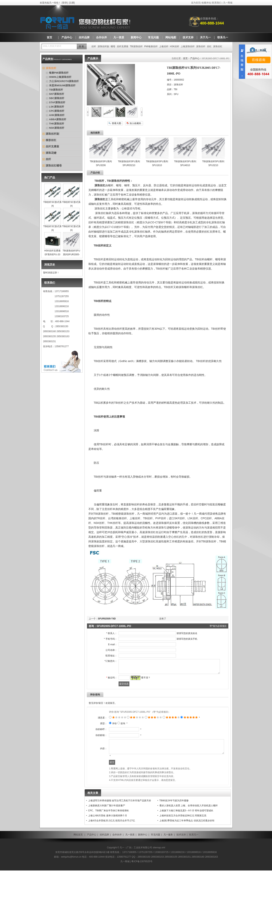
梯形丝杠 (51, 140)
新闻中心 (142, 863)
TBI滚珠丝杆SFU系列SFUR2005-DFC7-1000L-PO (71, 254)
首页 (185, 58)
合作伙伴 (117, 863)
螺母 (113, 46)
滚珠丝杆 (200, 46)
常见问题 (155, 863)
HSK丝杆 (174, 46)
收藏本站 (206, 2)
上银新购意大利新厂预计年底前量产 (106, 834)
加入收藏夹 (135, 123)
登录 (64, 2)
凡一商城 (227, 2)
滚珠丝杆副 (103, 46)
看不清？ (141, 680)
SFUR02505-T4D (107, 618)
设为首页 (195, 2)
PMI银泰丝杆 (150, 46)
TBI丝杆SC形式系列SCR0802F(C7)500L (72, 206)
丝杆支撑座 (122, 46)
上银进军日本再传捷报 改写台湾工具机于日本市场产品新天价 (119, 829)
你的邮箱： (94, 757)
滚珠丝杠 (217, 46)
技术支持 (181, 863)
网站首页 (78, 863)
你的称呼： (94, 744)
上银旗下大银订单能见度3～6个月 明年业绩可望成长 (186, 839)
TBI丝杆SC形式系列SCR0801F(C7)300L (53, 206)
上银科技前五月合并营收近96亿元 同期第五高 (183, 844)
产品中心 (194, 58)
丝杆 (93, 46)
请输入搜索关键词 (52, 46)
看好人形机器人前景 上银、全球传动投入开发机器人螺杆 (188, 834)
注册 (71, 2)
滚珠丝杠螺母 (54, 165)
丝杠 (209, 46)
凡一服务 (168, 863)
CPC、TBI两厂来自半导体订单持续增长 (108, 839)
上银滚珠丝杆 (188, 46)
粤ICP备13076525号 (141, 890)
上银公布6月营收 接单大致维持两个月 (107, 844)
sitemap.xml (159, 876)
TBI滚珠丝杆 (136, 46)
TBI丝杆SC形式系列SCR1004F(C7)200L (72, 230)
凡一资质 (130, 863)
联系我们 (216, 2)
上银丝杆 (163, 46)
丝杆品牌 (104, 863)
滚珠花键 (51, 152)
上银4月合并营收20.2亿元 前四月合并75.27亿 (111, 849)
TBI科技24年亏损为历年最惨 (174, 829)
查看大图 (116, 123)
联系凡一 (193, 863)
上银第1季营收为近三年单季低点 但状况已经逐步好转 (186, 849)
